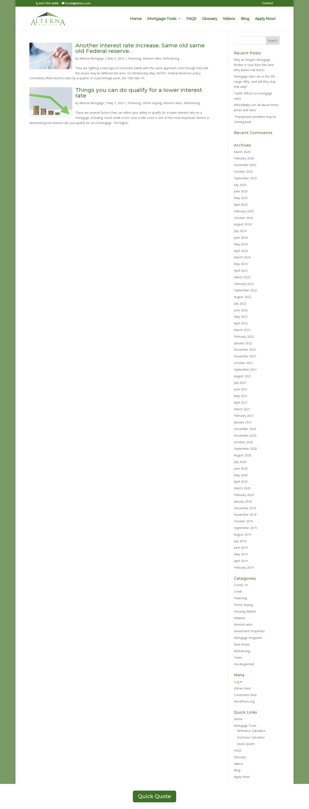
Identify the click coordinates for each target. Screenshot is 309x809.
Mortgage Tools (161, 19)
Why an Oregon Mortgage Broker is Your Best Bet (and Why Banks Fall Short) (254, 65)
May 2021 (241, 396)
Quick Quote (245, 744)
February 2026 (244, 158)
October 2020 (243, 442)
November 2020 (245, 435)
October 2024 (243, 218)
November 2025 (245, 165)
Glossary (209, 19)
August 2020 (242, 455)
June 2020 (241, 468)
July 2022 (240, 303)
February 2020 (244, 495)
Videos (229, 19)
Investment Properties (249, 631)
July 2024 (240, 231)
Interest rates (152, 58)
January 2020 (243, 501)
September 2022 (245, 290)
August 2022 (242, 297)
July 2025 (240, 185)
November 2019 (245, 514)
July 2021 (240, 383)
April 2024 (241, 251)
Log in (238, 682)
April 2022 (241, 323)
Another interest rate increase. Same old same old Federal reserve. (140, 48)
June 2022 (241, 310)
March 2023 (242, 277)
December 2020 (245, 429)
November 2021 (245, 356)
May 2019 (241, 554)
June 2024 (241, 237)
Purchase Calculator (251, 737)
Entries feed (242, 688)
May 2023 (241, 264)
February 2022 (244, 336)
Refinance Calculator (251, 731)
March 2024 (242, 257)
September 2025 (245, 178)
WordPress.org (244, 701)
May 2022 (241, 317)
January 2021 (243, 422)
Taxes (238, 657)
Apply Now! (265, 19)
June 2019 (241, 547)
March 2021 (242, 409)
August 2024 (242, 224)
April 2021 (241, 402)
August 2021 (242, 376)
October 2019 (243, 521)
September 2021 (245, 369)
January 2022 (243, 343)
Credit (238, 591)
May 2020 (241, 475)
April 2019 (241, 561)
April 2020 (241, 481)
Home (136, 19)
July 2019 (240, 541)
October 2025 (243, 171)
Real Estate (242, 644)
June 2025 (241, 191)
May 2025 (241, 198)
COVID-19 (241, 585)
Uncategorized (244, 664)
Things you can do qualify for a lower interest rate (138, 93)
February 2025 (244, 211)
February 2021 (244, 415)
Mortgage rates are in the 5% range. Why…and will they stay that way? (255, 81)
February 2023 (244, 284)
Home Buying (152, 103)
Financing (134, 58)
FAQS (191, 19)
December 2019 (245, 508)
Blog (245, 19)
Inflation (239, 618)
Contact (267, 3)
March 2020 (242, 488)
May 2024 (241, 244)
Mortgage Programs (248, 638)
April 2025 (241, 204)
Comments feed (245, 695)
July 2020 (240, 462)
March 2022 (242, 330)
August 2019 (242, 534)
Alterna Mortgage (91, 58)
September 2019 (245, 528)
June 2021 (241, 389)
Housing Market (245, 611)
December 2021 (245, 350)
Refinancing (171, 58)
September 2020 (245, 448)
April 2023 (241, 270)
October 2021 (243, 363)
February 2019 (244, 567)
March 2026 (242, 152)
